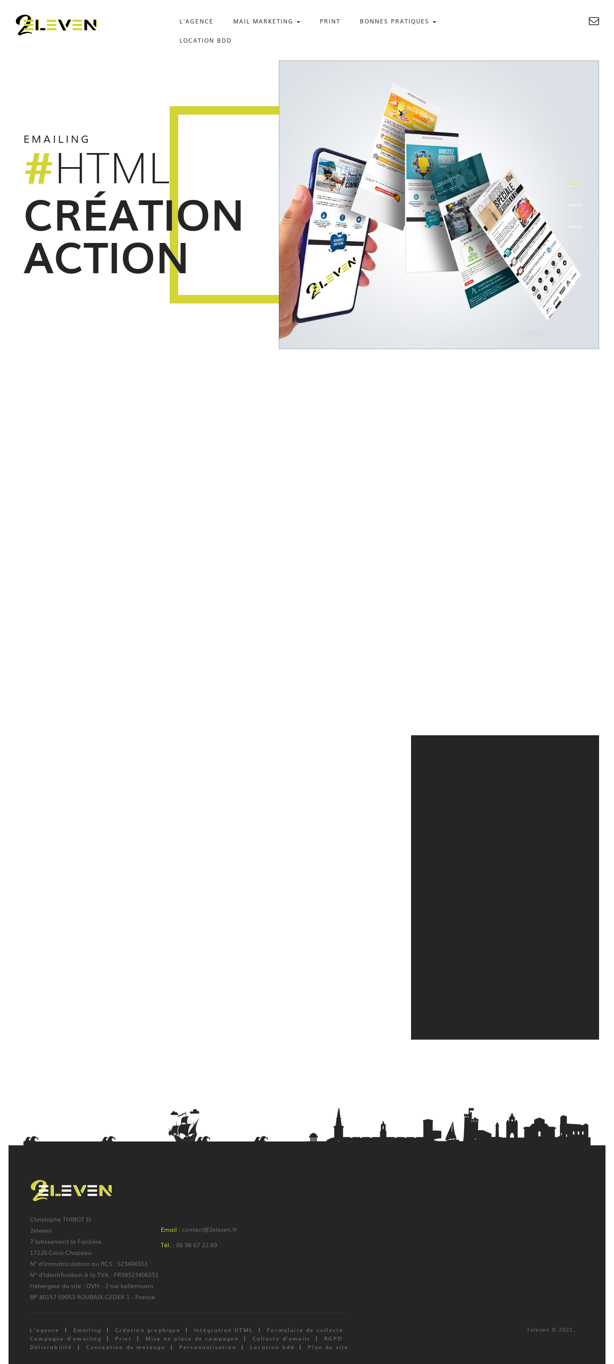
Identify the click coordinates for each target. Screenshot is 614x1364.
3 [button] (575, 227)
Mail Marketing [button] (266, 21)
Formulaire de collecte (305, 1330)
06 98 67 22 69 (196, 1244)
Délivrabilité (51, 1347)
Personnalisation (207, 1347)
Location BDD (206, 40)
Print (330, 21)
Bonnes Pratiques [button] (398, 21)
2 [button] (575, 205)
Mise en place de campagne (192, 1338)
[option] (307, 205)
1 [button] (575, 184)
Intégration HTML (223, 1330)
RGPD (333, 1338)
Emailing (87, 1330)
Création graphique (147, 1330)
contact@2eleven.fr (209, 1229)
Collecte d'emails (281, 1338)
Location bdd (272, 1347)
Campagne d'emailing (65, 1338)
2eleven (538, 1329)
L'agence (197, 21)
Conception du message (125, 1347)
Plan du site (328, 1347)
